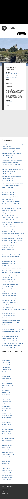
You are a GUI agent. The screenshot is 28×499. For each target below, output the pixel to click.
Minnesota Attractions (7, 415)
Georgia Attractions (6, 378)
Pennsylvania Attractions (7, 449)
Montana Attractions (6, 422)
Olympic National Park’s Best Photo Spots (11, 268)
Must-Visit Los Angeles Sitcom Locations (11, 254)
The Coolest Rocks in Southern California (11, 327)
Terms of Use (5, 493)
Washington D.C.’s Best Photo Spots (10, 340)
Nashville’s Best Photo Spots (8, 259)
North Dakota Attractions (7, 440)
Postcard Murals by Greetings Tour (10, 284)
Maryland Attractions (6, 408)
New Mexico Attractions (7, 433)
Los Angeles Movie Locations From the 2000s (12, 238)
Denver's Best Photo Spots (8, 192)
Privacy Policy (5, 491)
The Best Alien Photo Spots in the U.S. (11, 317)
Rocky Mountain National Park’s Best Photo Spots (13, 291)
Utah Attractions (5, 463)
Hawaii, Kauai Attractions (7, 383)
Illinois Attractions (6, 392)
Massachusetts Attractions (8, 410)
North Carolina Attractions (8, 438)
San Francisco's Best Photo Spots (9, 298)
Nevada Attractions (6, 426)
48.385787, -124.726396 (11, 77)
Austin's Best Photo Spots (8, 157)
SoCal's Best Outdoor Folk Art (9, 313)
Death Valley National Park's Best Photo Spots (12, 190)
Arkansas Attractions (6, 364)
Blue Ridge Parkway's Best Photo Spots (11, 164)
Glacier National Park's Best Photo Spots (11, 203)
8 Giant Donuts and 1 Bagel (8, 151)
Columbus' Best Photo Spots (8, 180)
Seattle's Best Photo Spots (8, 304)
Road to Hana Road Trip (7, 288)
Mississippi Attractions (7, 417)
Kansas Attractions (6, 399)
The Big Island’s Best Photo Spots (9, 324)
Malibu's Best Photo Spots (8, 245)
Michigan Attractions (6, 413)
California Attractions (6, 367)
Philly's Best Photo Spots (7, 277)
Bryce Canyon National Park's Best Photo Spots (13, 169)
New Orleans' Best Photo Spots (9, 261)
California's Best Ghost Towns (9, 174)
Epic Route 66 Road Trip (7, 199)
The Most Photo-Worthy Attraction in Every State (13, 329)
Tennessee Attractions (7, 459)
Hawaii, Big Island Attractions (8, 381)
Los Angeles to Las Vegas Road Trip (10, 242)
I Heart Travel (5, 489)
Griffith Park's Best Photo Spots (9, 210)
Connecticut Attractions (7, 371)
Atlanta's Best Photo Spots (8, 155)
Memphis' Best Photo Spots (8, 249)
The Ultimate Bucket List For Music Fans (11, 331)
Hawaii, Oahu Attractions (7, 387)
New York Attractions (6, 436)
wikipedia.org (9, 101)
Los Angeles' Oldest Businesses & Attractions (12, 240)
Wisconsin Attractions (7, 477)
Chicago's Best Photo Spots (8, 178)
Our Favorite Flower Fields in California (11, 272)
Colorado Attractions (6, 369)
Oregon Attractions (6, 447)
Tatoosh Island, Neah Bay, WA (12, 73)
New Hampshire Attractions (8, 429)
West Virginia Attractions (7, 475)
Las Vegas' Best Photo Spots (8, 231)
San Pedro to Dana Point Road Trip (10, 302)
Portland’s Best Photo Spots (8, 281)
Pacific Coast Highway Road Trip (9, 275)
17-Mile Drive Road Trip (7, 146)
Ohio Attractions (5, 443)
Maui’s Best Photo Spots (7, 247)
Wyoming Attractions (6, 479)
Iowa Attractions (5, 397)
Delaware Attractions (6, 374)
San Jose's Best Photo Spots (8, 300)
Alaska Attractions (6, 360)
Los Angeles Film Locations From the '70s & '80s (13, 233)
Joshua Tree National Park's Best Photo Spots (12, 222)
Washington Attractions (7, 470)
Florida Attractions (6, 376)
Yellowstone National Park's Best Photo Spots (12, 343)
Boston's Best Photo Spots (8, 167)
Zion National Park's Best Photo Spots (10, 347)
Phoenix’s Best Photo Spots (8, 279)
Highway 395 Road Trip (7, 213)
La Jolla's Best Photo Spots (8, 229)
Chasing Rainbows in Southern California (11, 176)
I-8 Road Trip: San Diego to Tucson (10, 217)
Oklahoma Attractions (7, 445)
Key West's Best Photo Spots (8, 226)
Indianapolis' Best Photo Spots (9, 219)
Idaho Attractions (6, 390)
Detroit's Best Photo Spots (8, 194)
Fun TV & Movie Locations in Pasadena (11, 201)
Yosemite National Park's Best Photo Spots (12, 345)
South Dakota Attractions (7, 456)
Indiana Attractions (6, 394)
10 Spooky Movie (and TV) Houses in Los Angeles (13, 144)
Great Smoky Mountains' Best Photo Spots (11, 208)
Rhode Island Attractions (7, 452)
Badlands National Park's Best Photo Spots (12, 160)
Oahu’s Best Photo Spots (7, 265)
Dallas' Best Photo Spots (7, 187)
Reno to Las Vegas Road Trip (8, 286)
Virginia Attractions (6, 468)
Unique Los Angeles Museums (9, 334)
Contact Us (4, 496)
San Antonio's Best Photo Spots (9, 293)
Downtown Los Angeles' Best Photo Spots (11, 196)
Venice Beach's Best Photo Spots (9, 338)
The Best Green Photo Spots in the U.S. (11, 320)
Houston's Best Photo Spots (8, 215)
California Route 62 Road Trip (8, 171)
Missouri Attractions (6, 420)
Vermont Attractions (6, 466)
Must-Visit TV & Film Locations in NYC (10, 256)
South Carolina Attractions (8, 454)
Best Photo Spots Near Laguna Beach (10, 162)
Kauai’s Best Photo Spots (8, 224)
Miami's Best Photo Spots (8, 252)
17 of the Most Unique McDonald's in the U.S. (12, 148)
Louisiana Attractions (6, 404)
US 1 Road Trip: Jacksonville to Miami (10, 336)
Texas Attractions (6, 461)
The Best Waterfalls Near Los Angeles (10, 322)
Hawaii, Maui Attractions (7, 385)
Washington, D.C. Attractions (8, 472)
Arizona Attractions (6, 362)
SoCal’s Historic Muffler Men (8, 315)
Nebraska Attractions (6, 424)
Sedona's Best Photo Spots (8, 307)
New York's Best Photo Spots (8, 263)
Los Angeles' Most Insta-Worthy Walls (10, 236)
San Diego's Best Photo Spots (9, 295)
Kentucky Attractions (6, 401)
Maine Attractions (6, 406)
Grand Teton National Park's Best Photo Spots (12, 206)
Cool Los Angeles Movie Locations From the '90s (13, 185)
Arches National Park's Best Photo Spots (11, 153)
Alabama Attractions (6, 358)
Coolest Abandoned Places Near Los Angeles (12, 183)
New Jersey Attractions (7, 431)
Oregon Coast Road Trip (7, 270)
